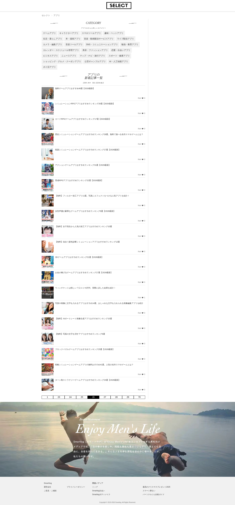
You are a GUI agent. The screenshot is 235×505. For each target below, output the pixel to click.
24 (70, 397)
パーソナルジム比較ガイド (153, 494)
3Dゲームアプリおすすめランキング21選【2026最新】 (79, 257)
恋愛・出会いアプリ (120, 50)
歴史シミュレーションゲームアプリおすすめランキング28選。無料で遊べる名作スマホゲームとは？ (99, 134)
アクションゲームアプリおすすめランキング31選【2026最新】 (82, 165)
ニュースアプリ (68, 55)
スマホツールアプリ (91, 33)
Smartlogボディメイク (101, 494)
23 (59, 397)
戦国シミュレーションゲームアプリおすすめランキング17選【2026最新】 (87, 150)
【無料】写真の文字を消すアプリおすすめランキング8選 (80, 334)
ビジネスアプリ (50, 55)
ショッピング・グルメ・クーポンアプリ (62, 61)
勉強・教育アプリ (129, 44)
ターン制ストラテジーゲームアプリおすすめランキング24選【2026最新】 (87, 380)
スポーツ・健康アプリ (119, 55)
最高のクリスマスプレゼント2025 (156, 487)
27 (105, 397)
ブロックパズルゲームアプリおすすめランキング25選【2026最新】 (84, 349)
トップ (95, 487)
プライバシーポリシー (76, 487)
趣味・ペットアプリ (113, 33)
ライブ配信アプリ (125, 38)
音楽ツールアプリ (74, 44)
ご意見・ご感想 (50, 491)
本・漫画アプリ (73, 38)
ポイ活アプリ (49, 67)
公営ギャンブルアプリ (95, 61)
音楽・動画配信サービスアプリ (98, 38)
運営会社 (47, 487)
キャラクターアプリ (68, 33)
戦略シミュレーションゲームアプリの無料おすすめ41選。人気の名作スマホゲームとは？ (94, 365)
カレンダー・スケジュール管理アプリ (61, 50)
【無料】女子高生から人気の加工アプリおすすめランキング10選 (83, 226)
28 (116, 397)
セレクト (46, 15)
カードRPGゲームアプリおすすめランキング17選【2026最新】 (83, 119)
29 (128, 397)
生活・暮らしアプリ (52, 38)
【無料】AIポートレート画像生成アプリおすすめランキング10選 (83, 318)
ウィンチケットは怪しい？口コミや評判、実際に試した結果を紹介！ (85, 288)
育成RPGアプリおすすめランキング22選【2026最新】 (79, 180)
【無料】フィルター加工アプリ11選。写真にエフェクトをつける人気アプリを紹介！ (92, 196)
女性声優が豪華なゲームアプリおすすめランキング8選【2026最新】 (85, 211)
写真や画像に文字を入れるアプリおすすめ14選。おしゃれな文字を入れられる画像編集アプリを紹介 (99, 303)
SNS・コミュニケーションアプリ (102, 44)
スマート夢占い (149, 491)
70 (139, 397)
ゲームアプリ (49, 33)
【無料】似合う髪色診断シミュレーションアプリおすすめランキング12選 (87, 242)
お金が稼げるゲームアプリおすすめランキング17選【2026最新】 (83, 272)
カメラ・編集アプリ (52, 44)
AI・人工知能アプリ (118, 61)
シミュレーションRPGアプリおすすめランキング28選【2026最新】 (85, 104)
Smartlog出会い (98, 491)
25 (82, 397)
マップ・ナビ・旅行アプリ (92, 55)
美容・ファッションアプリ (95, 50)
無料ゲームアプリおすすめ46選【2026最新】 (75, 88)
